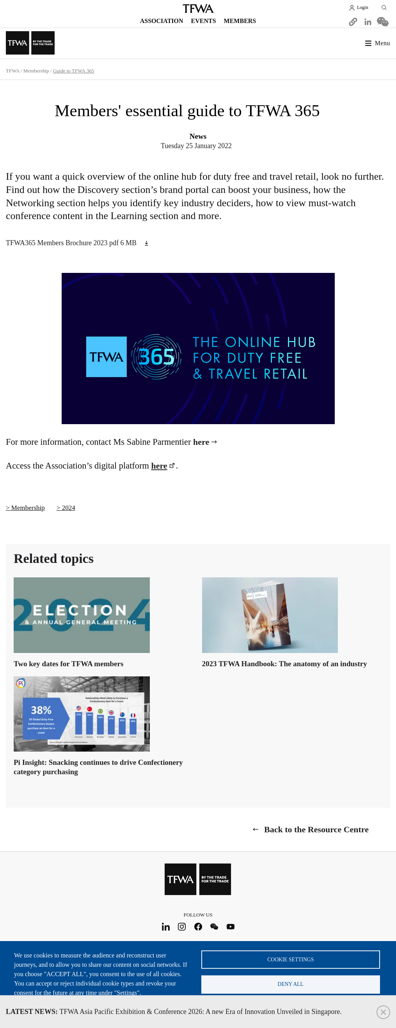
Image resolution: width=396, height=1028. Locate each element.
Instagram (182, 926)
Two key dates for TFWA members (68, 663)
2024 (68, 507)
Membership (36, 71)
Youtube (230, 926)
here (201, 442)
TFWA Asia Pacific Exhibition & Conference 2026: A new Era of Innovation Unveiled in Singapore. (174, 1012)
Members (240, 21)
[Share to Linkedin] (368, 22)
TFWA (198, 8)
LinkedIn (165, 926)
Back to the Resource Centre (316, 829)
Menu (382, 43)
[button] (353, 22)
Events (203, 21)
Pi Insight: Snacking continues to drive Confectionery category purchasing (98, 766)
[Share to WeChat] (383, 22)
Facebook (198, 926)
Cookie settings (290, 958)
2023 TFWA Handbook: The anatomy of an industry (284, 663)
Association (161, 21)
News (198, 136)
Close (383, 1012)
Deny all (291, 984)
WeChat (214, 926)
